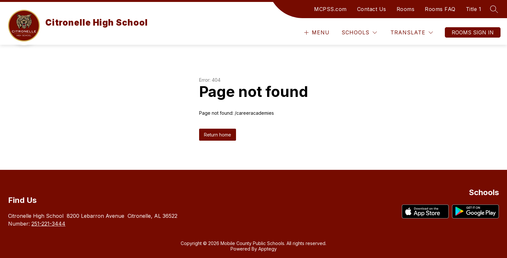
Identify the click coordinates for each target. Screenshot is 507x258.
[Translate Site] (411, 33)
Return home (217, 134)
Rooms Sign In (473, 32)
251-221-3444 (48, 223)
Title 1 (473, 9)
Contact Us (371, 9)
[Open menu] (316, 33)
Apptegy (267, 249)
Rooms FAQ (440, 9)
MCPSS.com (330, 9)
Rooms (406, 9)
